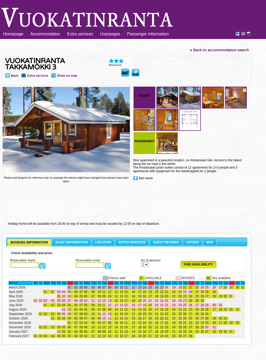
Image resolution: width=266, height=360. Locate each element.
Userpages (110, 34)
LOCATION (103, 242)
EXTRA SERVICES (131, 242)
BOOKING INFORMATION (29, 242)
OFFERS (192, 242)
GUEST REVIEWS (166, 242)
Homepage (13, 34)
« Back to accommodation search (219, 50)
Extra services (80, 34)
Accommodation (45, 34)
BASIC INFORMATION (71, 242)
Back (11, 76)
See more (146, 178)
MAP (209, 242)
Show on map (64, 76)
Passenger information (148, 34)
